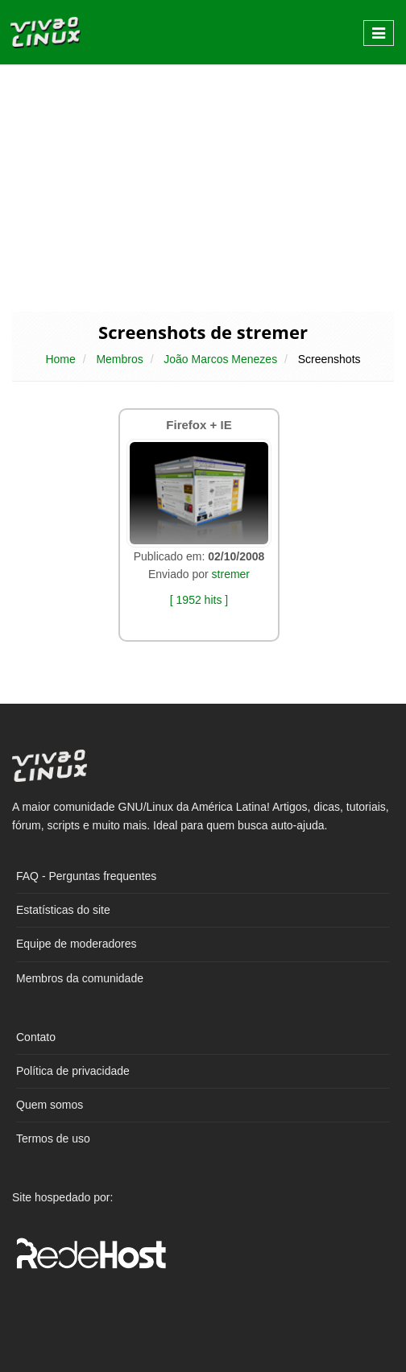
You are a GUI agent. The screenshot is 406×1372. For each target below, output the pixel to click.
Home (60, 359)
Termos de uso (53, 1138)
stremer (231, 574)
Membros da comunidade (79, 978)
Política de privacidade (73, 1070)
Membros (119, 359)
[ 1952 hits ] (199, 599)
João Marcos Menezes (220, 359)
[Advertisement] (203, 187)
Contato (36, 1037)
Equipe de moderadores (76, 943)
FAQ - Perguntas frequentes (86, 876)
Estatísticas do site (63, 909)
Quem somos (49, 1104)
